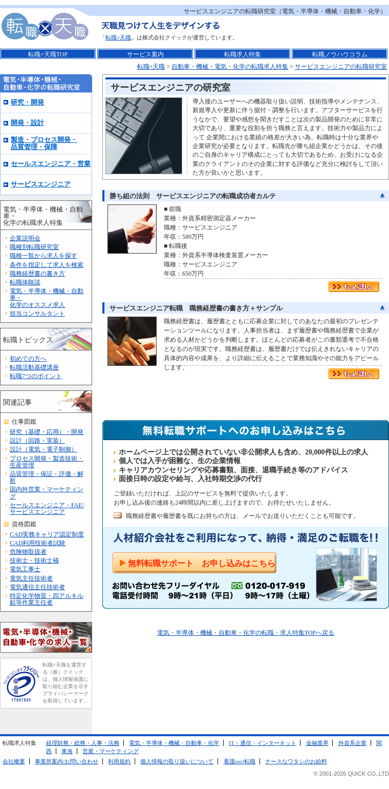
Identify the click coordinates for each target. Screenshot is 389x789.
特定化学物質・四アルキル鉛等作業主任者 (46, 599)
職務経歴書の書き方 (37, 273)
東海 (67, 751)
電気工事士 (25, 569)
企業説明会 (25, 238)
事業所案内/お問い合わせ (66, 761)
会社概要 (14, 761)
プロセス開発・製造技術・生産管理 (46, 462)
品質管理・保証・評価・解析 (46, 477)
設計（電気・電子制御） (43, 449)
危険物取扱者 (28, 551)
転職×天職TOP (48, 54)
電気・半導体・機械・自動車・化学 (174, 743)
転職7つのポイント (36, 376)
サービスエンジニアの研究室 (170, 87)
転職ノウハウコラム (340, 54)
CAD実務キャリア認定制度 (47, 534)
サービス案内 (145, 54)
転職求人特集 (242, 54)
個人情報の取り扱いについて (176, 761)
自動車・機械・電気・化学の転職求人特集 (229, 66)
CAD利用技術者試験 (38, 543)
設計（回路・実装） (37, 440)
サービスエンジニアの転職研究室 (341, 66)
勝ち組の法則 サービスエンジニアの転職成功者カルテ (193, 196)
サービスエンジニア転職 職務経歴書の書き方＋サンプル (196, 308)
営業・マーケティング (110, 751)
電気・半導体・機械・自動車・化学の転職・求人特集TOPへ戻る (245, 632)
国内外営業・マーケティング (46, 493)
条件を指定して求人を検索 (46, 264)
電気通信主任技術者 (37, 587)
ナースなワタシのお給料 (296, 761)
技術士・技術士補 (34, 560)
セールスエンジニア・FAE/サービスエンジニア (47, 508)
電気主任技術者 (31, 578)
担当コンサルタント (37, 313)
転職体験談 (25, 282)
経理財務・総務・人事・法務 (82, 743)
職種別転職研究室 (34, 247)
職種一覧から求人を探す (43, 255)
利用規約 (119, 761)
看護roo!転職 (239, 761)
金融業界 (317, 743)
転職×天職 (118, 37)
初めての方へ (28, 358)
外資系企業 (352, 743)
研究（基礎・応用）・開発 (46, 431)
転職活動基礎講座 (34, 367)
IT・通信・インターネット (262, 743)
